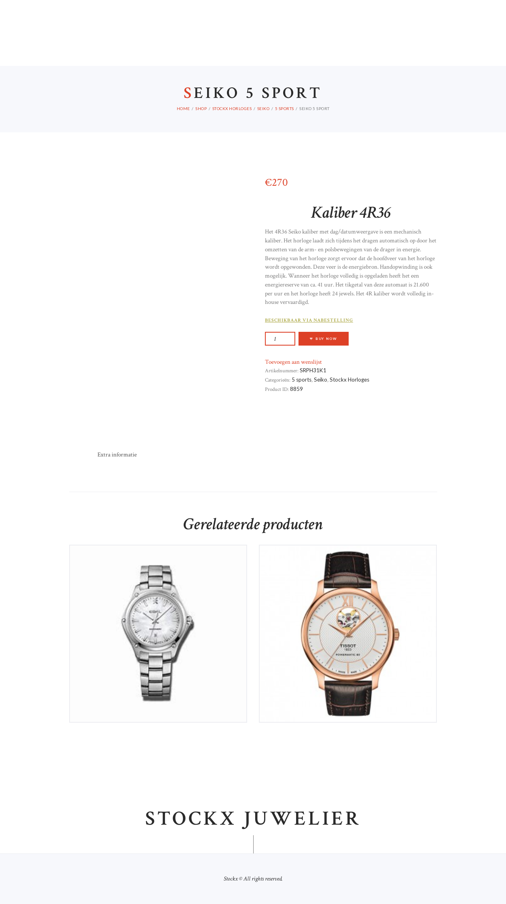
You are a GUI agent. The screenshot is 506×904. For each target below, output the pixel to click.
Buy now (326, 339)
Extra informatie (117, 454)
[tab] (117, 455)
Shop (201, 108)
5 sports (284, 108)
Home (183, 108)
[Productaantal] (280, 338)
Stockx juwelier (253, 819)
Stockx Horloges (232, 108)
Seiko (263, 108)
